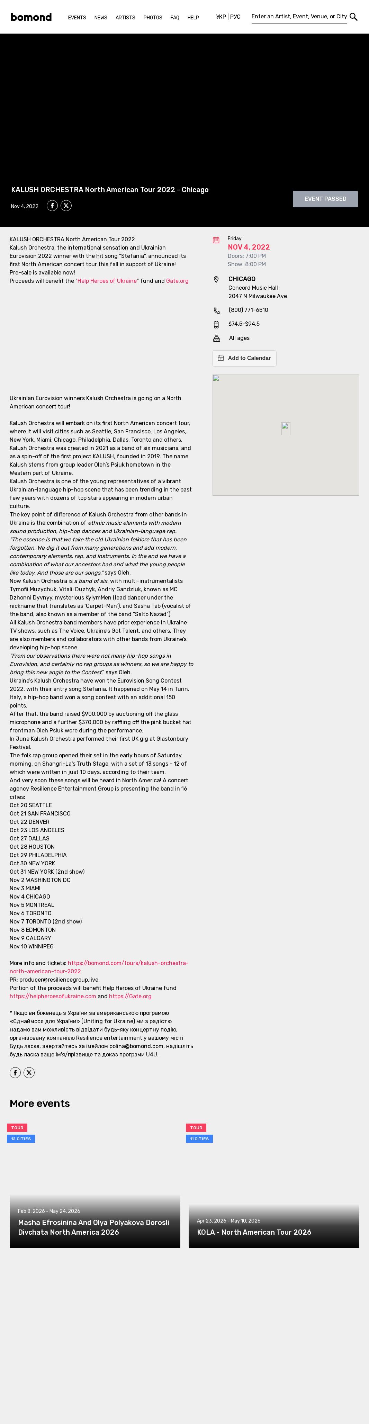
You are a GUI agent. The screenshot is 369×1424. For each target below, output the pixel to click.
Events (77, 18)
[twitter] (66, 206)
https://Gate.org (130, 996)
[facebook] (52, 205)
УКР (221, 16)
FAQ (175, 18)
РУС (235, 16)
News (100, 18)
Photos (153, 18)
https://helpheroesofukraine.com (53, 996)
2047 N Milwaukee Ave (257, 296)
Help (193, 18)
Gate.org (177, 281)
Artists (125, 18)
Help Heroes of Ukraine (107, 281)
